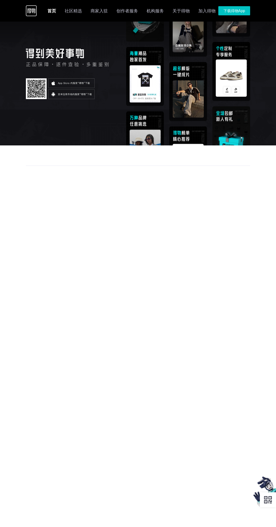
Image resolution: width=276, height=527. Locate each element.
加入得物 (207, 10)
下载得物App (234, 11)
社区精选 (73, 10)
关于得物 (181, 10)
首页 (51, 10)
